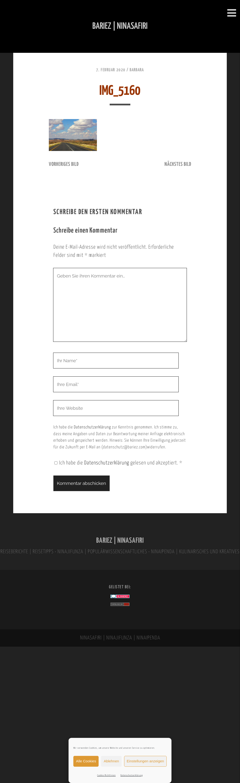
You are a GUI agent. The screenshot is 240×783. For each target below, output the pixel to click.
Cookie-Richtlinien (106, 775)
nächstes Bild (177, 164)
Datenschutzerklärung (131, 775)
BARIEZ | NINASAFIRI (120, 540)
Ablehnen (111, 761)
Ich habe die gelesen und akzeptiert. (118, 463)
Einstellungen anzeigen (145, 761)
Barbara (137, 70)
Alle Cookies (86, 761)
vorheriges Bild (64, 164)
